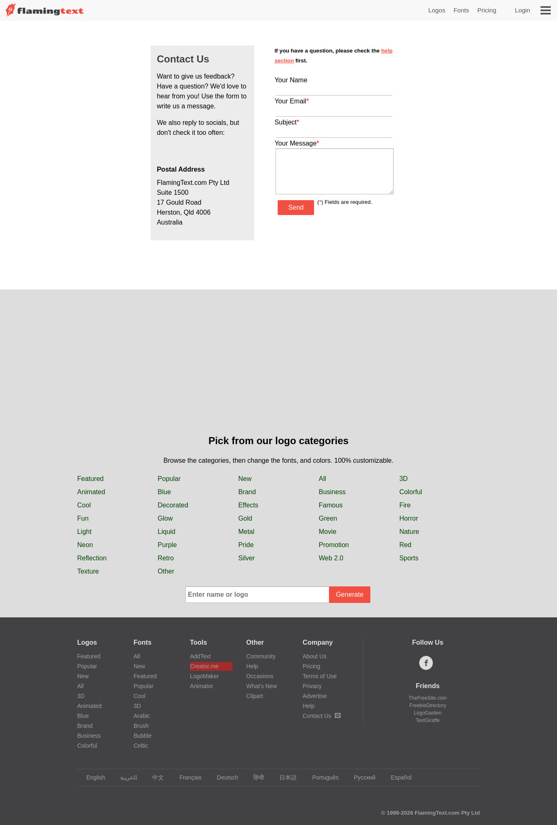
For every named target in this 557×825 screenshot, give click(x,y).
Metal (246, 531)
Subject (286, 122)
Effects (248, 505)
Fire (405, 505)
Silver (246, 558)
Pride (246, 544)
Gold (245, 518)
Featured (90, 478)
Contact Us (321, 716)
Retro (166, 558)
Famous (331, 505)
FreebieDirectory (427, 705)
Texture (87, 571)
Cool (84, 505)
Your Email (291, 101)
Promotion (334, 544)
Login (522, 10)
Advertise (315, 696)
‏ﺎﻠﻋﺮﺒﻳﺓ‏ (125, 777)
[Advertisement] (278, 371)
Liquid (166, 531)
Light (84, 531)
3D (403, 478)
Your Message (296, 143)
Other (166, 571)
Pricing (486, 10)
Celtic (141, 745)
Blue (164, 491)
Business (332, 491)
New (245, 478)
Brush (141, 725)
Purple (167, 544)
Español (397, 777)
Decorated (173, 505)
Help (252, 666)
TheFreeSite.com (428, 698)
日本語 (284, 777)
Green (328, 518)
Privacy (312, 686)
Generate (350, 594)
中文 (154, 777)
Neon (85, 544)
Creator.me (204, 666)
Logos (436, 10)
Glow (165, 518)
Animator (201, 686)
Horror (408, 518)
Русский (360, 777)
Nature (409, 531)
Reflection (91, 558)
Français (186, 777)
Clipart (254, 696)
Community (261, 656)
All (322, 478)
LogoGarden (428, 713)
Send (295, 207)
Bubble (143, 735)
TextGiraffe (428, 720)
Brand (247, 491)
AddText (200, 656)
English (91, 777)
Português (321, 777)
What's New (261, 686)
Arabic (142, 716)
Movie (327, 531)
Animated (91, 491)
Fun (83, 518)
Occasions (259, 676)
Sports (408, 558)
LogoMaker (204, 676)
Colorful (410, 491)
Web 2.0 (331, 558)
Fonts (461, 10)
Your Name (290, 80)
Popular (169, 478)
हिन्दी (254, 777)
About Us (315, 656)
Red (405, 544)
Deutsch (223, 777)
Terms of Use (319, 676)
